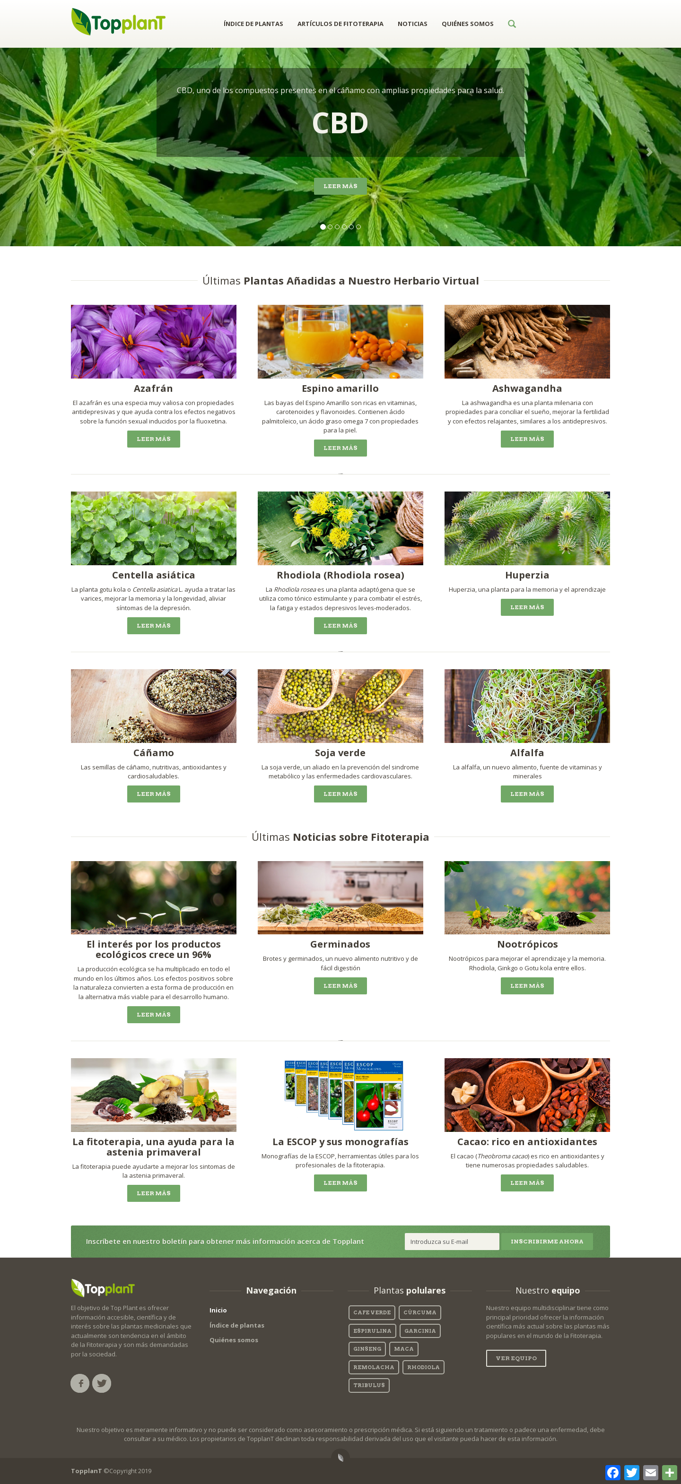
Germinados (340, 944)
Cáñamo (153, 752)
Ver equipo (516, 1358)
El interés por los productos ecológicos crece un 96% (154, 949)
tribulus (369, 1385)
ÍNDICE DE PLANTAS (253, 23)
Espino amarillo (340, 388)
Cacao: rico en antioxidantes (527, 1141)
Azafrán (153, 388)
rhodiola (423, 1367)
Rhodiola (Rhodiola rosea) (340, 575)
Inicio (218, 1310)
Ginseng (367, 1349)
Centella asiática (153, 575)
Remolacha (373, 1367)
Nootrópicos (527, 944)
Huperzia (527, 575)
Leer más (340, 186)
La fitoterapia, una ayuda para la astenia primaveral (153, 1146)
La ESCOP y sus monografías (340, 1141)
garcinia (420, 1331)
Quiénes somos (234, 1340)
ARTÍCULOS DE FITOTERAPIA (340, 23)
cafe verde (372, 1312)
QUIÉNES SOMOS (468, 23)
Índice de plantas (237, 1325)
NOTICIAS (413, 23)
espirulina (372, 1331)
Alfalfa (527, 752)
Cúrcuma (420, 1312)
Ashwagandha (527, 388)
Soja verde (340, 752)
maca (404, 1349)
